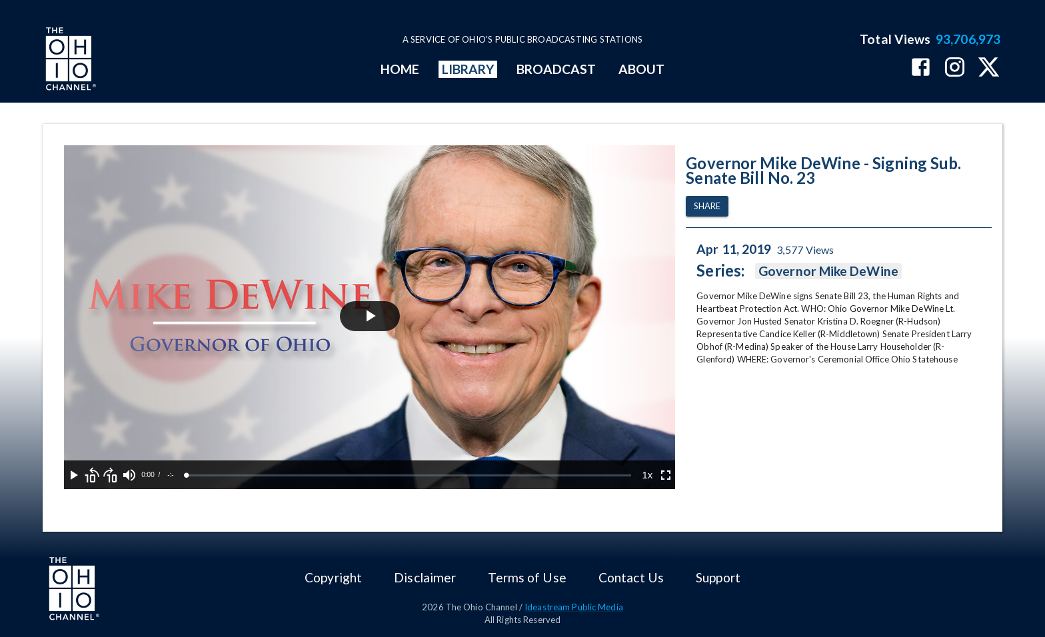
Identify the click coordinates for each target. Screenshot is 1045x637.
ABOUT (641, 69)
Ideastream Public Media (573, 607)
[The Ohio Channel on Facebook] (920, 68)
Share (707, 206)
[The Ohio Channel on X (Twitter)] (988, 68)
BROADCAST (556, 69)
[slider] (409, 475)
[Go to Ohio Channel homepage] (69, 60)
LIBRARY (468, 69)
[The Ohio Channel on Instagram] (954, 68)
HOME (400, 69)
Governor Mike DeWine (828, 271)
